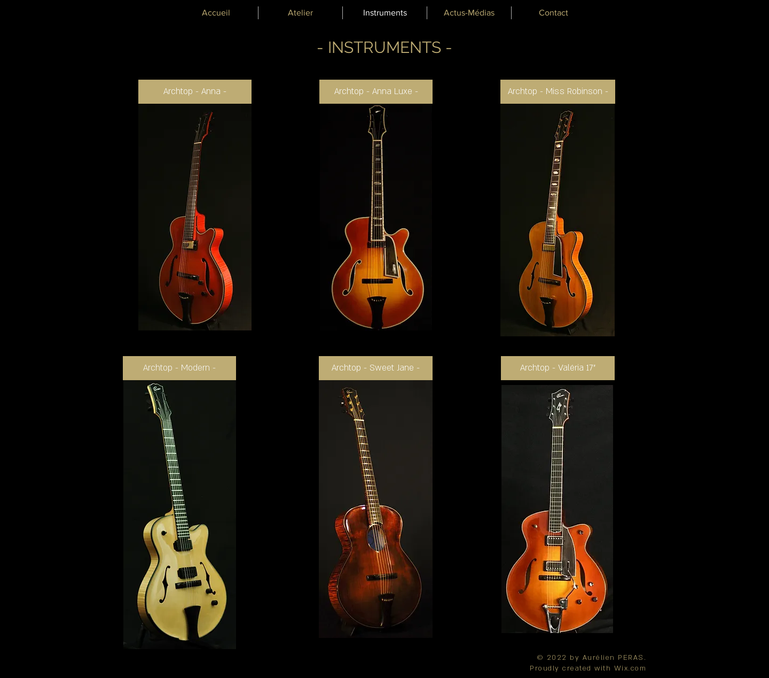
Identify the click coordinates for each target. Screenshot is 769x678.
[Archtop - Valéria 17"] (558, 368)
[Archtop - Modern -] (179, 368)
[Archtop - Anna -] (195, 92)
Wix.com (630, 668)
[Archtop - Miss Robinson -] (557, 92)
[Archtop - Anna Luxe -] (376, 92)
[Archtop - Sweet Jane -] (376, 368)
